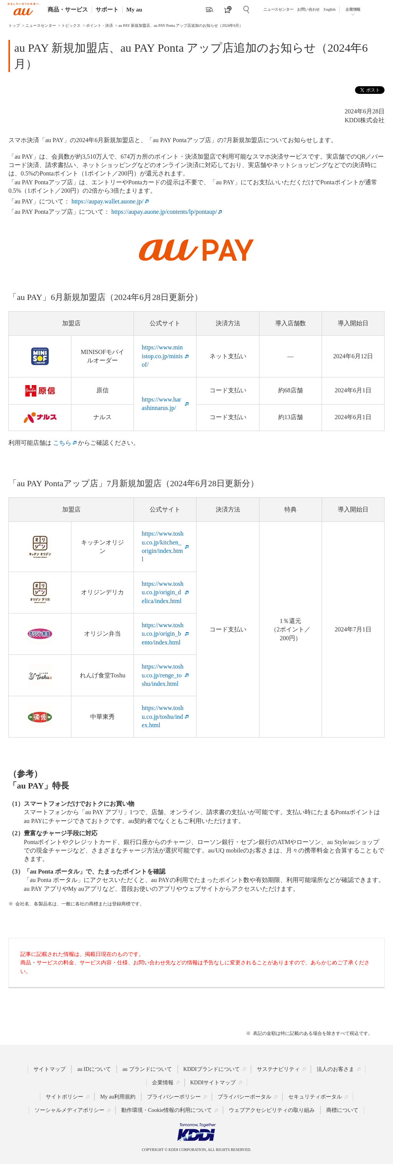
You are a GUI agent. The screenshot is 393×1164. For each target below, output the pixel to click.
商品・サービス (68, 10)
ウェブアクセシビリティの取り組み (272, 1110)
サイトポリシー (64, 1097)
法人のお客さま (335, 1069)
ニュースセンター (278, 9)
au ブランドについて (147, 1069)
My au (134, 10)
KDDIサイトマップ (213, 1082)
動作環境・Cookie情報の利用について (166, 1110)
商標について (342, 1110)
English (329, 9)
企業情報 (352, 9)
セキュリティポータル (315, 1097)
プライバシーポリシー (174, 1097)
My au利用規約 (117, 1097)
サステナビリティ (278, 1069)
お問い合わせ (308, 9)
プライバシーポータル (244, 1097)
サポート (107, 10)
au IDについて (94, 1069)
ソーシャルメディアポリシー (69, 1110)
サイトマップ (49, 1069)
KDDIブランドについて (211, 1069)
